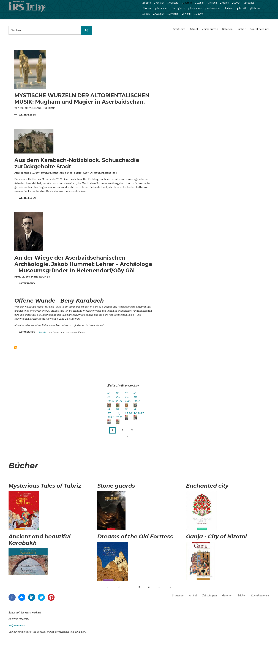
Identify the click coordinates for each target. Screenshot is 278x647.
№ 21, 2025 (109, 397)
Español (249, 2)
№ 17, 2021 (109, 413)
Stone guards (116, 486)
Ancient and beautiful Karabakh (39, 539)
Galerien (227, 29)
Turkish (213, 2)
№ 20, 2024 (117, 397)
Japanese (161, 8)
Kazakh (243, 8)
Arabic (225, 2)
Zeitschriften (210, 29)
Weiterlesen (27, 114)
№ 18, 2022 (135, 397)
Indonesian (196, 8)
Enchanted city (207, 486)
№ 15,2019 (126, 411)
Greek (146, 13)
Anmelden (43, 332)
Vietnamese (213, 8)
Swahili (187, 13)
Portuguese (178, 8)
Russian (160, 2)
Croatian (173, 13)
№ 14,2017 (135, 411)
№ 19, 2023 (126, 397)
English (147, 2)
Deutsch (187, 2)
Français (173, 2)
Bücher (241, 29)
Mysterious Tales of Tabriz (45, 486)
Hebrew (255, 8)
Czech (236, 2)
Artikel (193, 29)
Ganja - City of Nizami (216, 536)
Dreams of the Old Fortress (135, 536)
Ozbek (199, 13)
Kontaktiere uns (259, 29)
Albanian (159, 13)
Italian (200, 2)
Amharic (229, 8)
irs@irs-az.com (17, 625)
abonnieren (15, 347)
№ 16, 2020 (117, 413)
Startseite (179, 29)
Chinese (147, 8)
